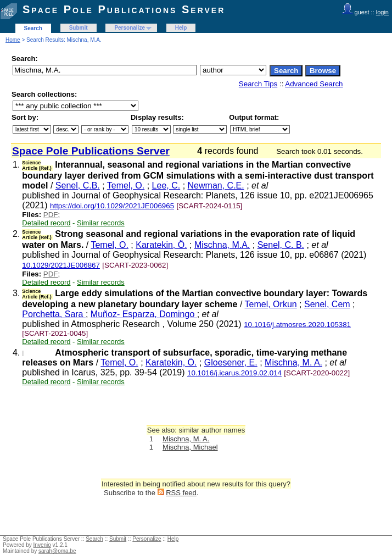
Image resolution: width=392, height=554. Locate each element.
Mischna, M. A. (293, 362)
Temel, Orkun (271, 304)
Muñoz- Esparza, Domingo (144, 314)
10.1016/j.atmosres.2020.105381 (297, 324)
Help (181, 28)
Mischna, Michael (190, 447)
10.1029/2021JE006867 (61, 265)
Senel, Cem (327, 304)
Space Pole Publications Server (124, 9)
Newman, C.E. (216, 185)
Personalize (129, 28)
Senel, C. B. (280, 245)
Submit (78, 28)
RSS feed (181, 493)
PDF (50, 214)
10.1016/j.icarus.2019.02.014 (234, 373)
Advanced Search (314, 84)
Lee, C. (166, 185)
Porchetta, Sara (54, 314)
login (382, 12)
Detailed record (46, 223)
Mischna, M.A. (222, 245)
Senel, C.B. (77, 185)
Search (33, 28)
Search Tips (258, 84)
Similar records (101, 223)
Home (12, 40)
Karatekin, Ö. (161, 245)
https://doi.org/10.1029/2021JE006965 (112, 206)
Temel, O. (125, 185)
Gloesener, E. (230, 362)
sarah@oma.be (57, 551)
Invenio (42, 545)
